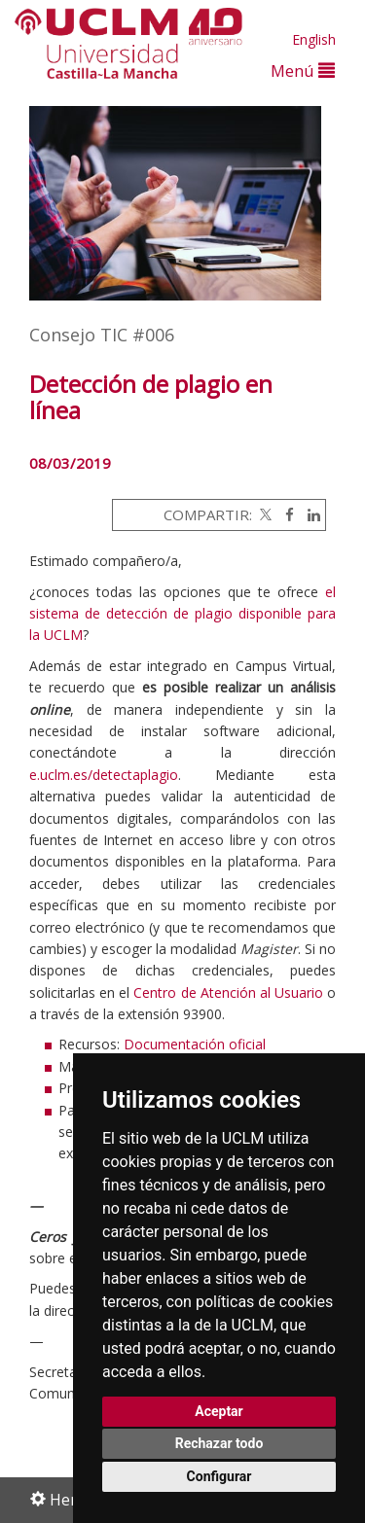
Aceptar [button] (219, 1411)
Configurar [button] (219, 1476)
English (314, 39)
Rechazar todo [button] (219, 1443)
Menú (303, 70)
